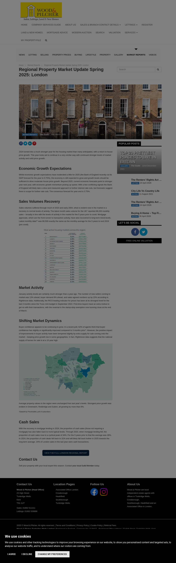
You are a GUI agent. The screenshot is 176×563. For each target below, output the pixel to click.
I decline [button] (27, 554)
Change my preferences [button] (52, 554)
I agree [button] (11, 554)
